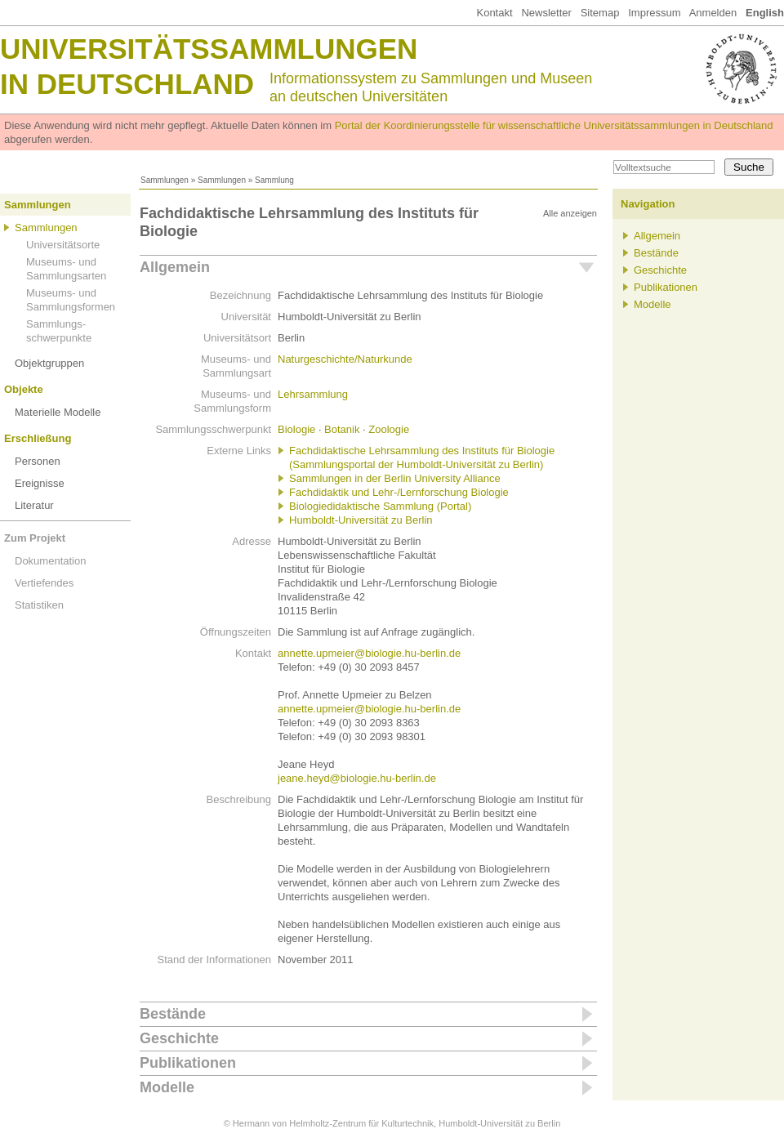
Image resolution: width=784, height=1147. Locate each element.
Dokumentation (50, 561)
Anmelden (713, 13)
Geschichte (179, 1038)
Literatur (34, 505)
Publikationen (188, 1063)
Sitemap (600, 13)
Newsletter (546, 13)
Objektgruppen (49, 363)
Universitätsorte (63, 245)
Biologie (296, 429)
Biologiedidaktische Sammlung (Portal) (380, 506)
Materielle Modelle (58, 412)
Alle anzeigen (570, 213)
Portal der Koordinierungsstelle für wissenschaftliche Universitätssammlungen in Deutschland (554, 125)
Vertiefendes (44, 583)
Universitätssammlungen (208, 49)
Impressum (654, 13)
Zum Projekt (34, 538)
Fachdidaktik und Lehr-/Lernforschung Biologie (399, 492)
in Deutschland (127, 84)
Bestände (173, 1014)
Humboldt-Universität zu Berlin (361, 520)
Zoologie (388, 429)
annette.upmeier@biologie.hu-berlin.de (369, 653)
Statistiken (39, 605)
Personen (37, 461)
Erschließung (37, 438)
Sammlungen (164, 180)
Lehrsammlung (313, 394)
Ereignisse (40, 483)
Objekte (23, 389)
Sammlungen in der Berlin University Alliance (395, 478)
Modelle (167, 1087)
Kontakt (494, 13)
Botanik (341, 429)
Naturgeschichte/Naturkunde (345, 359)
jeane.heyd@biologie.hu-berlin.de (357, 778)
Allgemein (175, 267)
